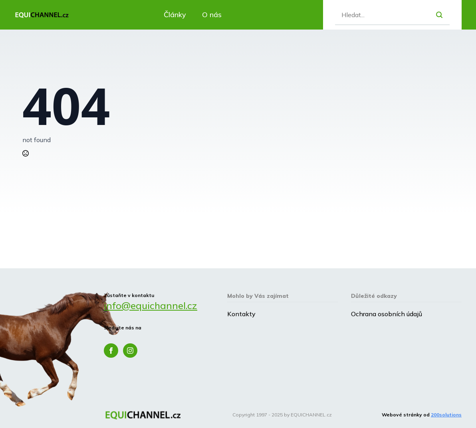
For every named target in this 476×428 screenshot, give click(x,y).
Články (175, 14)
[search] (439, 14)
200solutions (446, 415)
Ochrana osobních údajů (386, 314)
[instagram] (130, 350)
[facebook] (111, 350)
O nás (212, 14)
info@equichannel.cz (150, 305)
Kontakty (241, 314)
